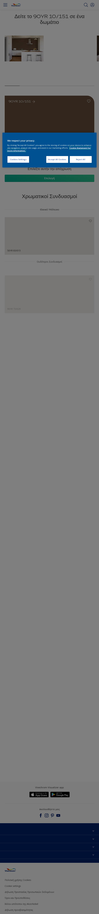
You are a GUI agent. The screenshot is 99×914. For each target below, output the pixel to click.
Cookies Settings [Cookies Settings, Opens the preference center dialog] (18, 159)
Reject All (80, 159)
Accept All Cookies (57, 159)
